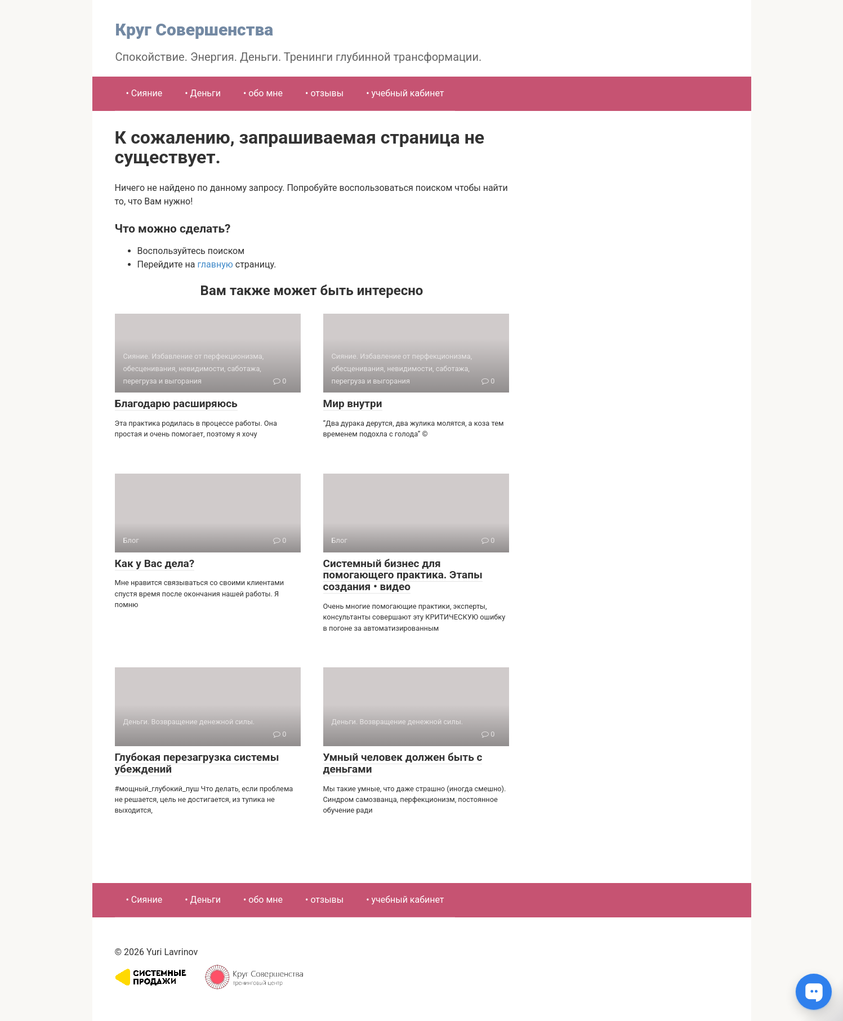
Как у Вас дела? (155, 563)
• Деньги (203, 93)
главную (215, 264)
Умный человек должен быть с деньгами (403, 763)
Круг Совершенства (194, 29)
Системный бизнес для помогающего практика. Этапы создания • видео (403, 575)
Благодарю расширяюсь (176, 403)
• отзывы (324, 93)
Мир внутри (352, 403)
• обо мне (263, 93)
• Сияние (144, 93)
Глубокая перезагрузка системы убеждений (197, 763)
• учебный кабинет (405, 93)
